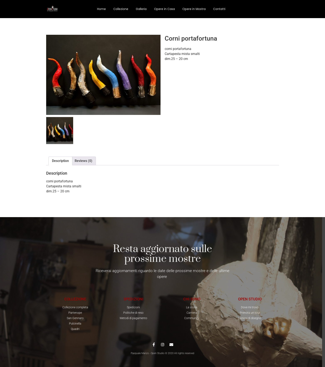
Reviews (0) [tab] (83, 161)
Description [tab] (60, 161)
